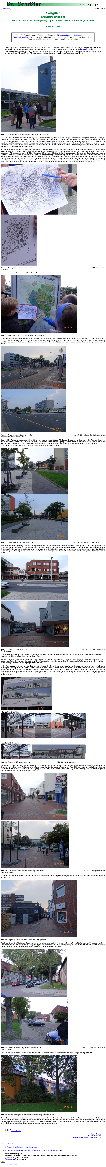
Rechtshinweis (6, 8)
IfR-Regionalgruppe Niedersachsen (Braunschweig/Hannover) (87, 1136)
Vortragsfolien (10, 1159)
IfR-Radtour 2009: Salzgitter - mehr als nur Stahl (21, 1147)
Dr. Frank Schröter (16, 1131)
